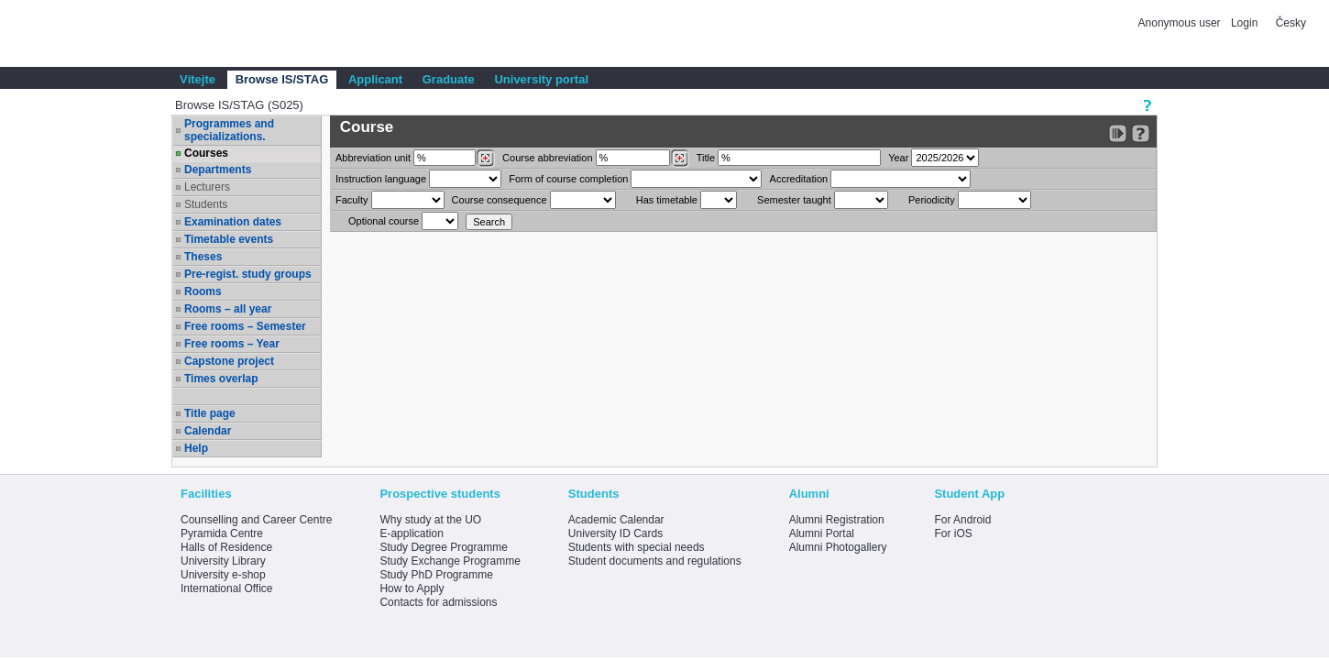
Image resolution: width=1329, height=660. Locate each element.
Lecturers (207, 187)
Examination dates (232, 221)
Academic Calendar (616, 519)
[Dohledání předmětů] (679, 158)
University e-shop (223, 574)
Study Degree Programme (443, 547)
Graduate (449, 79)
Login (1244, 22)
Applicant (375, 79)
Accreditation (799, 178)
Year (898, 157)
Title (706, 157)
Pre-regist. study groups (248, 274)
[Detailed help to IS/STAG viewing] (1140, 133)
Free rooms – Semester (245, 326)
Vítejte (197, 79)
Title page (210, 413)
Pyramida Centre (222, 533)
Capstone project (229, 361)
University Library (223, 561)
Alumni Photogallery (838, 547)
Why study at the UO (430, 519)
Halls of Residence (226, 547)
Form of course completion (568, 178)
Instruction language (380, 178)
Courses (206, 153)
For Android (962, 519)
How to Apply (411, 588)
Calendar (207, 430)
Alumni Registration (836, 519)
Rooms (203, 291)
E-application (411, 533)
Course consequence (499, 199)
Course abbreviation (547, 157)
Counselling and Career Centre (256, 519)
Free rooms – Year (232, 343)
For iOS (953, 533)
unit (373, 157)
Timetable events (228, 239)
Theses (203, 256)
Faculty (351, 199)
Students (205, 204)
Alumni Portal (821, 533)
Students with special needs (636, 547)
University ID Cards (615, 533)
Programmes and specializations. (229, 130)
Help (196, 448)
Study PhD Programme (435, 574)
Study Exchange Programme (449, 561)
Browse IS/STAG (282, 79)
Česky (1291, 22)
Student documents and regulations (654, 561)
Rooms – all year (227, 308)
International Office (227, 588)
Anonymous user (1181, 22)
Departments (217, 169)
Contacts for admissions (438, 602)
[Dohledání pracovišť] (485, 158)
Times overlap (221, 378)
